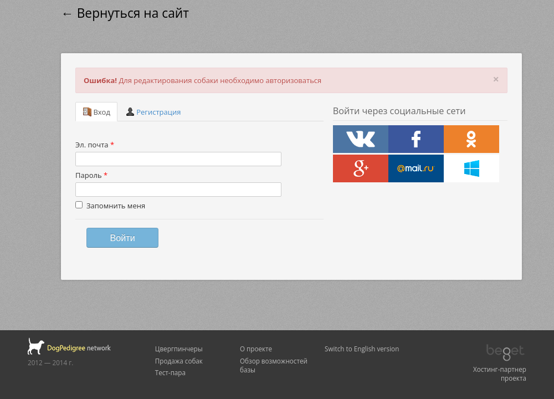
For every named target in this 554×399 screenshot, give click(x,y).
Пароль (91, 175)
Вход (96, 112)
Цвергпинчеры (179, 348)
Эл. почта (94, 144)
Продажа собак (179, 360)
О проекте (256, 348)
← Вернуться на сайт (125, 13)
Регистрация (153, 112)
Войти (122, 238)
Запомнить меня (110, 205)
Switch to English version (362, 348)
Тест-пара (170, 372)
